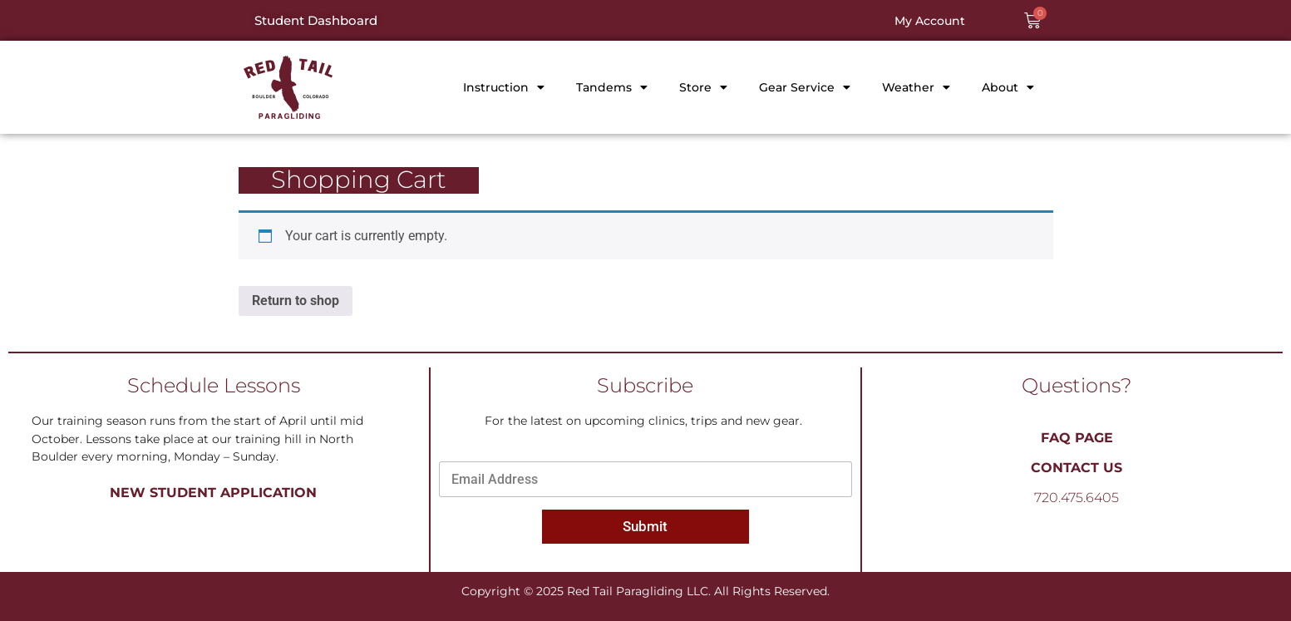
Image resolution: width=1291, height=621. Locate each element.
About (1008, 87)
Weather (916, 87)
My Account (929, 20)
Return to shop (295, 300)
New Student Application (213, 492)
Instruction (503, 87)
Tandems (612, 87)
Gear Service (804, 87)
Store (703, 87)
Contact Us (1076, 468)
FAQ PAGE (1077, 438)
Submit (645, 526)
